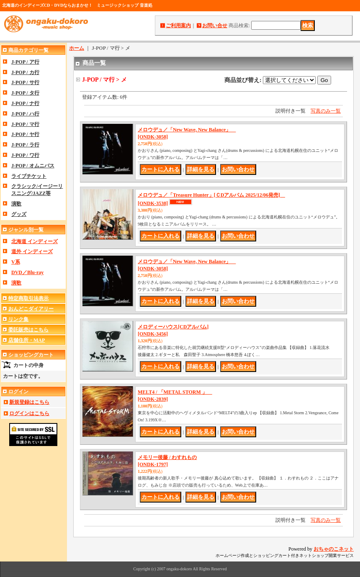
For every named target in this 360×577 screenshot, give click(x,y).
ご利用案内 (178, 25)
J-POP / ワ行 (25, 155)
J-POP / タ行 (25, 93)
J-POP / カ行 (25, 72)
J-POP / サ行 (25, 82)
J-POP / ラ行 (25, 145)
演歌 (16, 204)
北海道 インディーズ (34, 241)
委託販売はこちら (28, 330)
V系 (15, 262)
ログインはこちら (29, 413)
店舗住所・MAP (26, 340)
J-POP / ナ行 (25, 103)
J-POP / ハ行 (25, 114)
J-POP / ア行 (25, 62)
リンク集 (18, 319)
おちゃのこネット (334, 549)
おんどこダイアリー (31, 309)
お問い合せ (214, 25)
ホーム (76, 48)
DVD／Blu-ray (27, 272)
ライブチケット (28, 176)
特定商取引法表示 (28, 298)
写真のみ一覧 (326, 111)
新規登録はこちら (29, 402)
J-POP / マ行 (25, 124)
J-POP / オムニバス (32, 166)
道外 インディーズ (32, 251)
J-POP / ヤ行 (25, 134)
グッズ (18, 214)
